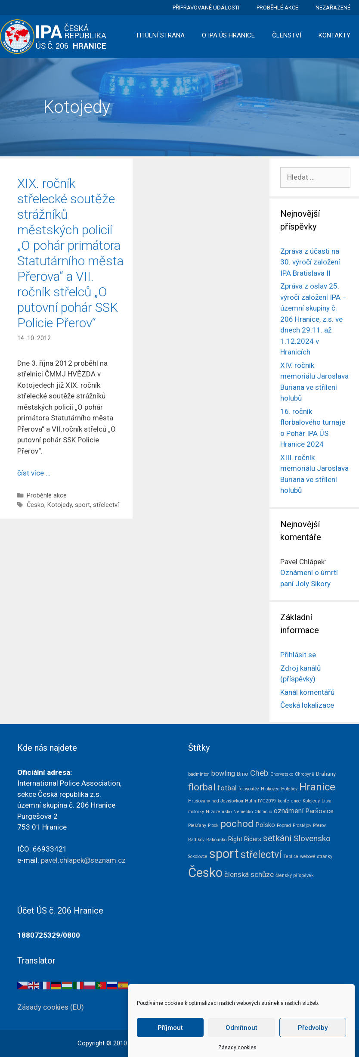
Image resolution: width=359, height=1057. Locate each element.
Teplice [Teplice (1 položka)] (290, 856)
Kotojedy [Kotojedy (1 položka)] (311, 801)
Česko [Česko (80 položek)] (205, 872)
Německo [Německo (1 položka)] (243, 812)
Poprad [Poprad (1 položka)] (284, 825)
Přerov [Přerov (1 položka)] (319, 825)
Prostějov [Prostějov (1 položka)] (302, 825)
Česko (35, 505)
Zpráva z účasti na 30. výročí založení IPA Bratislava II (310, 262)
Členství (286, 35)
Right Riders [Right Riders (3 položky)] (244, 839)
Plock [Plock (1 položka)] (213, 825)
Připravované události (206, 7)
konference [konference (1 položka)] (289, 801)
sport (82, 505)
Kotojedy (59, 505)
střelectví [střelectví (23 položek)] (261, 855)
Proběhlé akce (277, 7)
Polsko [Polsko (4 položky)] (265, 825)
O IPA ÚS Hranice (228, 35)
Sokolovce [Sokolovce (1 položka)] (197, 856)
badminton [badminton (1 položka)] (199, 774)
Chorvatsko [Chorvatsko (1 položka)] (281, 774)
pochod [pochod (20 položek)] (237, 823)
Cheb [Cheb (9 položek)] (259, 773)
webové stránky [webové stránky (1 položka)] (316, 856)
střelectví (106, 505)
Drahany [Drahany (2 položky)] (326, 774)
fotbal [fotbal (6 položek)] (227, 787)
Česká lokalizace (307, 705)
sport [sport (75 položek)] (224, 853)
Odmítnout (241, 1038)
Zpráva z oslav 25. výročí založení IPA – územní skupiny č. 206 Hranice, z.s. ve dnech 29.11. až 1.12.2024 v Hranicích (313, 319)
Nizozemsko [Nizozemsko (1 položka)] (219, 812)
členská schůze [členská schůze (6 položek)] (249, 874)
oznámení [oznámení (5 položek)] (288, 811)
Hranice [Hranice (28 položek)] (317, 787)
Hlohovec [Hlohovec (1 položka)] (270, 789)
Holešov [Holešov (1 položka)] (289, 789)
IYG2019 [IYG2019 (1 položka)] (267, 801)
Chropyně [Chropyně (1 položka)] (304, 774)
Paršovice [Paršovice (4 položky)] (319, 811)
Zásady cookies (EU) (50, 1007)
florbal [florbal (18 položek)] (202, 787)
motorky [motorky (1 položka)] (196, 812)
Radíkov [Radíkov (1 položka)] (196, 839)
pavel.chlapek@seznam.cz (83, 860)
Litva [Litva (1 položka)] (326, 801)
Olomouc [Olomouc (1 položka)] (263, 812)
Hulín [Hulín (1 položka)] (250, 801)
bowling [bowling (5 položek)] (223, 773)
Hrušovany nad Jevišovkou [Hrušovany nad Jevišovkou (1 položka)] (215, 801)
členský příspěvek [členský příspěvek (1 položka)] (294, 875)
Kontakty (334, 35)
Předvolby (313, 1038)
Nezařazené (333, 7)
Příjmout (170, 1038)
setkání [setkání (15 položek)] (277, 838)
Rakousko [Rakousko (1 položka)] (216, 839)
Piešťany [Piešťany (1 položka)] (197, 825)
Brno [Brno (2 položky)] (242, 774)
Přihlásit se (298, 654)
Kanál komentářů (307, 692)
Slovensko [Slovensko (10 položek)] (312, 838)
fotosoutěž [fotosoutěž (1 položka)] (248, 789)
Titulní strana (160, 35)
